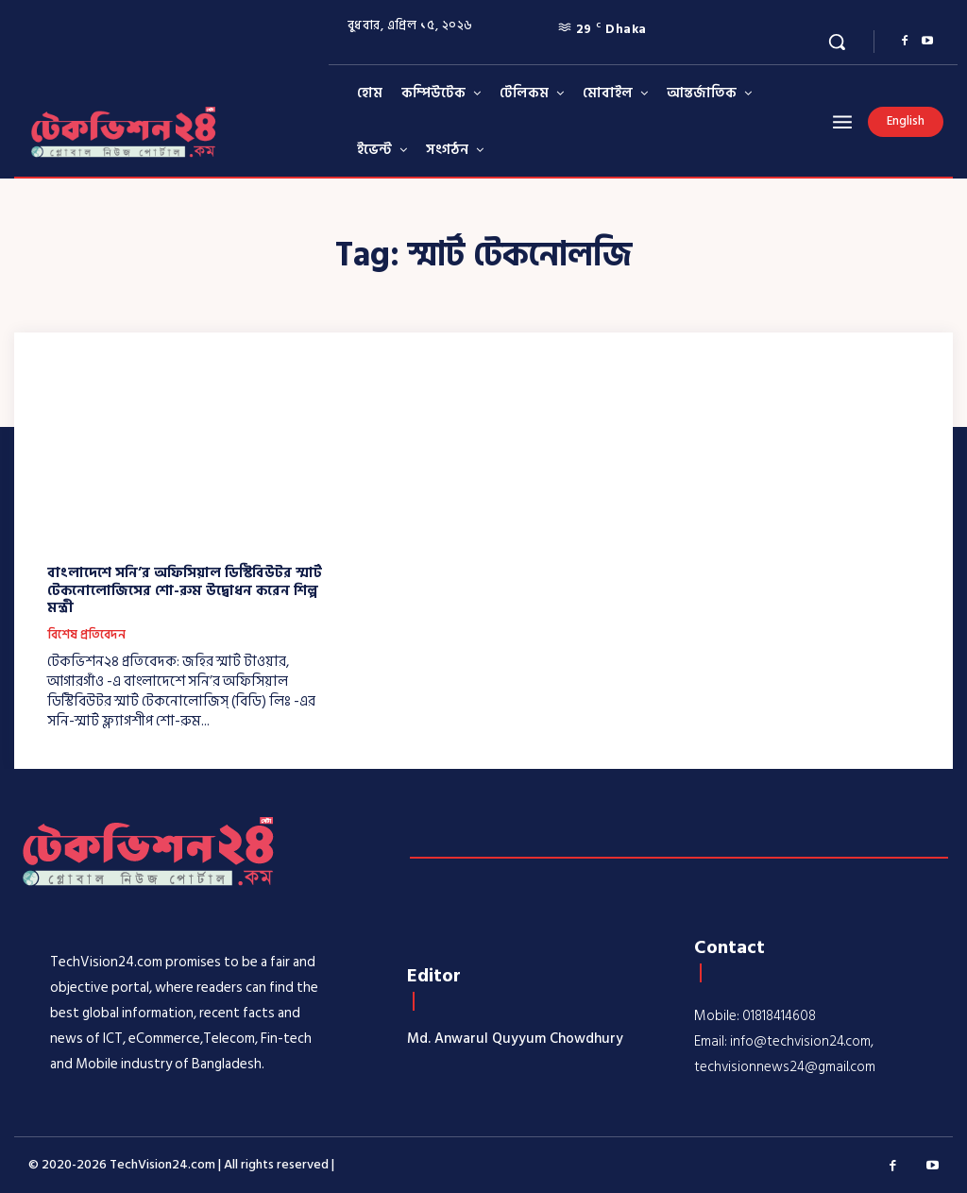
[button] (836, 41)
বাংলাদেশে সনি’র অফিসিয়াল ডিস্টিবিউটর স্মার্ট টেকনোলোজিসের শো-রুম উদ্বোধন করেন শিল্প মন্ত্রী (184, 590)
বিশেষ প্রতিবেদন (86, 634)
